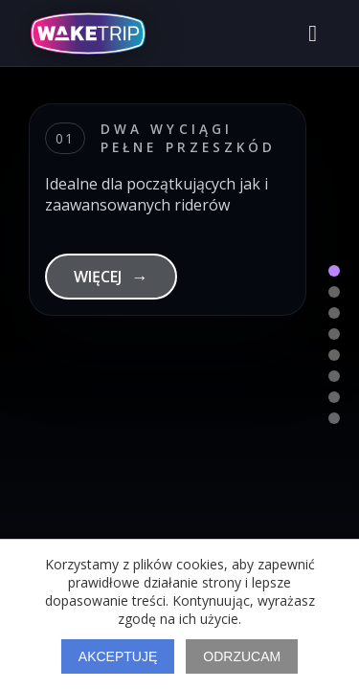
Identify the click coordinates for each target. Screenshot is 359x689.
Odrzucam (241, 656)
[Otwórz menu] (312, 33)
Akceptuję (118, 656)
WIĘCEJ (111, 276)
